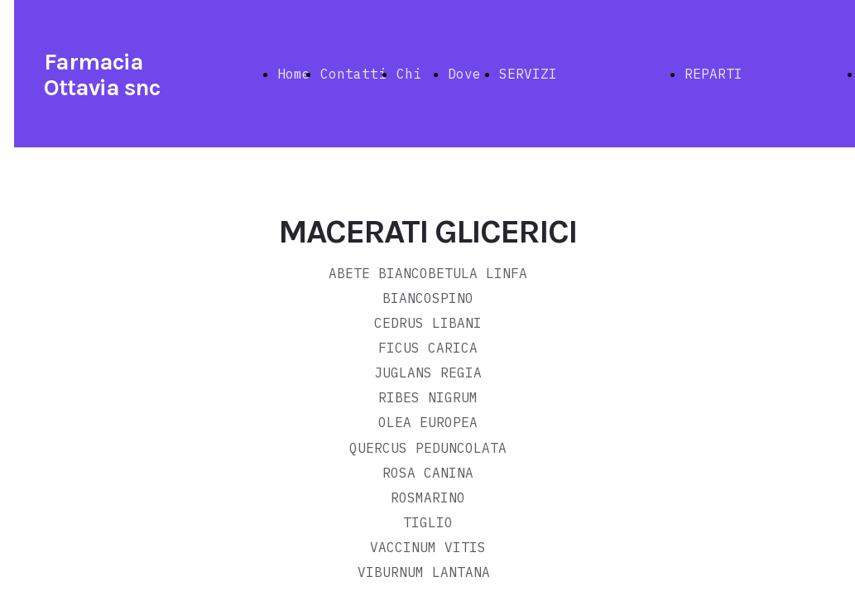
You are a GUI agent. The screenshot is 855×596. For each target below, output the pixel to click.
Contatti (353, 73)
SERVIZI (528, 73)
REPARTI (713, 73)
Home (293, 73)
